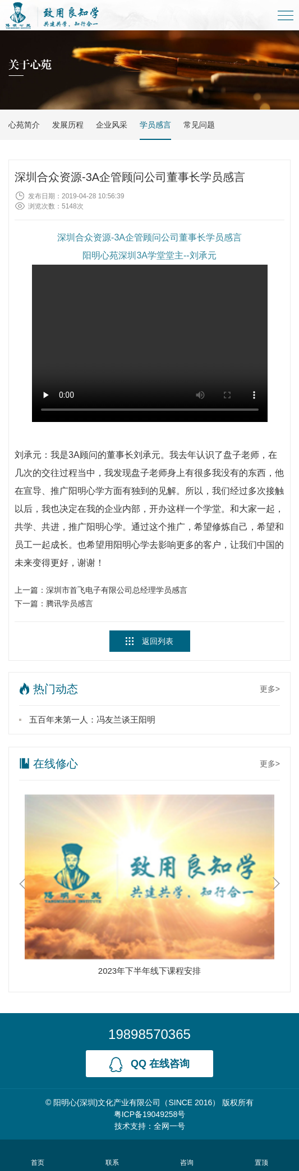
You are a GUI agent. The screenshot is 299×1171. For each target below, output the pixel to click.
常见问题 (199, 124)
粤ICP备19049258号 (150, 1114)
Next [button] (276, 883)
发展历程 (68, 124)
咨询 (187, 1155)
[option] (149, 888)
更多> (270, 688)
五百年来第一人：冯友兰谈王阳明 (92, 719)
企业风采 (111, 124)
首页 (37, 1155)
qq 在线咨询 (149, 1064)
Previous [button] (22, 883)
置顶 (262, 1155)
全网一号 (169, 1126)
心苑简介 (24, 124)
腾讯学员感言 (69, 603)
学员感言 (155, 124)
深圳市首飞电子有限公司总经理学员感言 (116, 590)
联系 (112, 1155)
